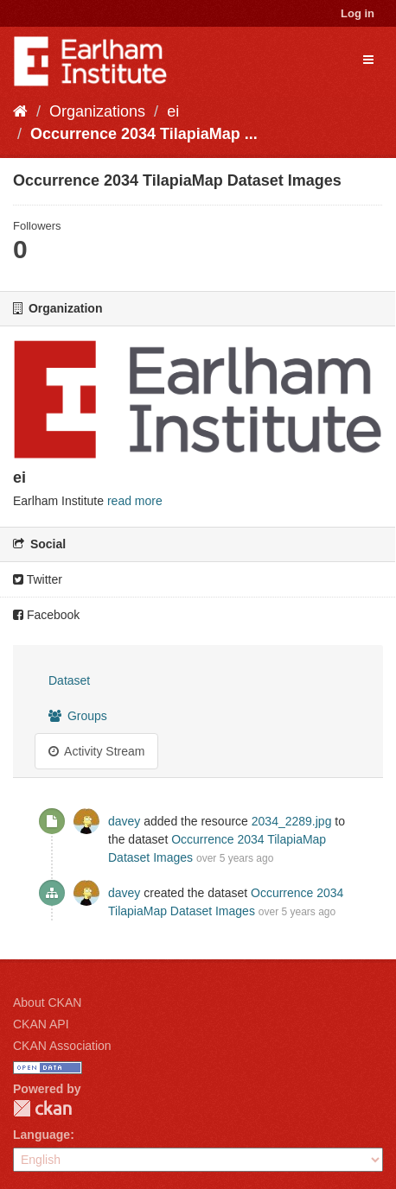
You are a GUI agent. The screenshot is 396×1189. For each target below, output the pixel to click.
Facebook (46, 615)
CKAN (42, 1108)
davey (124, 821)
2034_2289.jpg (292, 821)
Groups (77, 716)
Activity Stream (96, 751)
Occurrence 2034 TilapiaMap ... (144, 133)
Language (41, 1135)
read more (135, 501)
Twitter (37, 579)
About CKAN (47, 1002)
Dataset (69, 680)
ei (173, 111)
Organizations (97, 111)
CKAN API (41, 1024)
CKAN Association (62, 1046)
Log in (357, 13)
